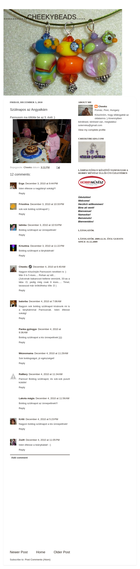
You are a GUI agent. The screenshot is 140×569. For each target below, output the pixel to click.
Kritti (22, 419)
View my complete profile (92, 129)
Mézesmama (26, 353)
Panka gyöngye (28, 329)
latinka (23, 225)
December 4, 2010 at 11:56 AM (52, 398)
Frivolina (24, 204)
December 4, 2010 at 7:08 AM (45, 301)
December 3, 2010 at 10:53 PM (45, 225)
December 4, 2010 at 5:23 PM (42, 419)
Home (40, 552)
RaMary (23, 374)
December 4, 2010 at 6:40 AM (49, 266)
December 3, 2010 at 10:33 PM (47, 204)
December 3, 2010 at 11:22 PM (47, 246)
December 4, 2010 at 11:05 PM (43, 440)
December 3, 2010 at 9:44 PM (41, 183)
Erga (21, 183)
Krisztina (24, 246)
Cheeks (23, 266)
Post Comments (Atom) (37, 559)
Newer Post (19, 552)
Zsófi (22, 440)
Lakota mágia (26, 398)
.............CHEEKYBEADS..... (44, 17)
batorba (23, 301)
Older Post (62, 552)
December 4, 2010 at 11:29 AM (51, 353)
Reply (22, 193)
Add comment (19, 457)
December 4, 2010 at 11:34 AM (46, 374)
